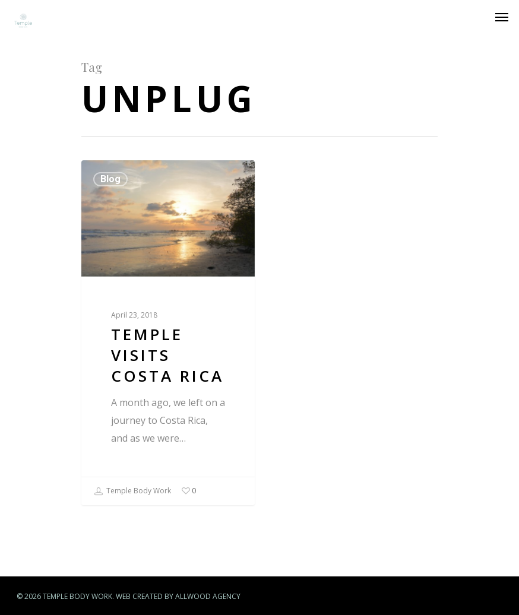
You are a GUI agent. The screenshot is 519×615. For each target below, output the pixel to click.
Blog (110, 179)
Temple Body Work (132, 491)
